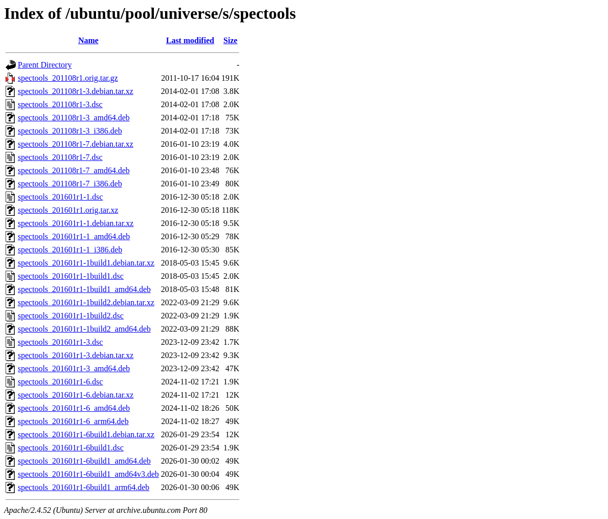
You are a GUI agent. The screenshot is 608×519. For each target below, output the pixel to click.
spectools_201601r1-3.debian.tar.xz (76, 355)
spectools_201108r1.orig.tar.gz (68, 78)
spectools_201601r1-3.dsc (60, 342)
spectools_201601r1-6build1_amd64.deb (84, 461)
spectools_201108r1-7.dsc (60, 157)
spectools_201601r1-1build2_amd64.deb (84, 329)
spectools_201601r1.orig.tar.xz (68, 210)
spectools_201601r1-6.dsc (60, 381)
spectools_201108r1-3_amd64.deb (74, 117)
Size (230, 40)
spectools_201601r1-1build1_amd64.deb (84, 289)
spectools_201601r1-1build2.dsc (70, 315)
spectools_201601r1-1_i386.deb (70, 249)
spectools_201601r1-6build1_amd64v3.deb (88, 474)
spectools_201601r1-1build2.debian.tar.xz (86, 302)
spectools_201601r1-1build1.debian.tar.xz (86, 262)
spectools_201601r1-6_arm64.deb (73, 421)
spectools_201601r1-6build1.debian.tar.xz (86, 434)
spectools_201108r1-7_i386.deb (70, 183)
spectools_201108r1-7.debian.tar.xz (75, 144)
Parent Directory (45, 64)
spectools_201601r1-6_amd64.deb (74, 408)
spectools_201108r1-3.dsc (60, 104)
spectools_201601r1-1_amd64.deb (74, 236)
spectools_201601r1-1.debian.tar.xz (76, 223)
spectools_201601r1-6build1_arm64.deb (83, 487)
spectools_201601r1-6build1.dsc (70, 447)
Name (88, 40)
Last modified (190, 40)
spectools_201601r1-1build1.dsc (70, 276)
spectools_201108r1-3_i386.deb (70, 130)
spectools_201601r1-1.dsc (60, 196)
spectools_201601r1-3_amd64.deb (74, 368)
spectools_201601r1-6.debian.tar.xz (76, 395)
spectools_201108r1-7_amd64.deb (74, 170)
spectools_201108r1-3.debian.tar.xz (75, 91)
